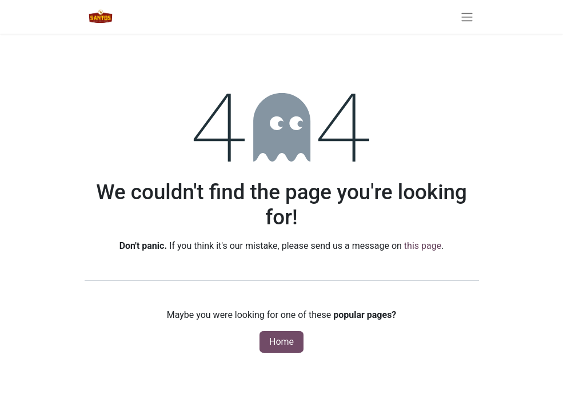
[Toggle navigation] (467, 17)
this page (422, 245)
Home (281, 341)
